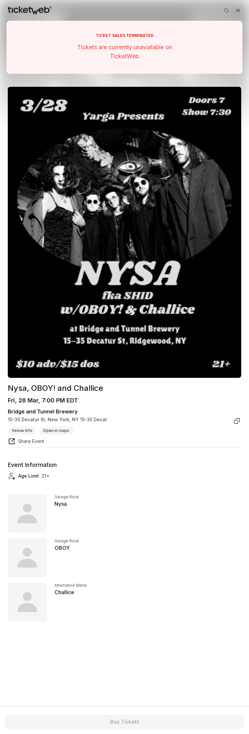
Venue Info (22, 430)
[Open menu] (238, 10)
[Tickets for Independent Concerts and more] (30, 10)
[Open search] (226, 10)
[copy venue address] (237, 421)
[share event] (26, 442)
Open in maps (56, 430)
